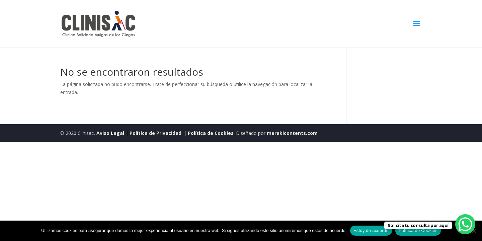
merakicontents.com (291, 133)
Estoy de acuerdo (371, 230)
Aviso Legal (110, 133)
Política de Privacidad (155, 133)
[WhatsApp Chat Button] (465, 224)
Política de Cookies (211, 133)
